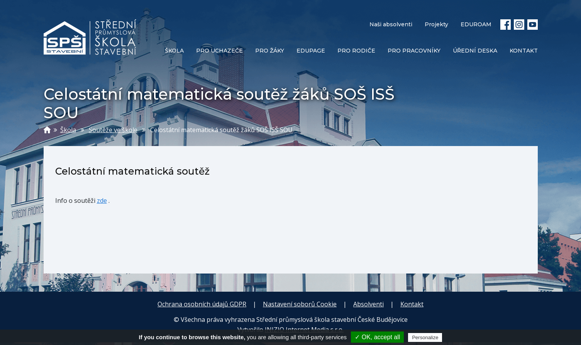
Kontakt (411, 304)
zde (102, 200)
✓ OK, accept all (377, 337)
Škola (68, 130)
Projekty (436, 24)
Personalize (425, 337)
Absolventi (368, 304)
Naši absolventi (390, 24)
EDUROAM (476, 24)
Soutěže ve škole (113, 130)
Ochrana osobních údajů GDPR (202, 304)
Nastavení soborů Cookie (300, 304)
